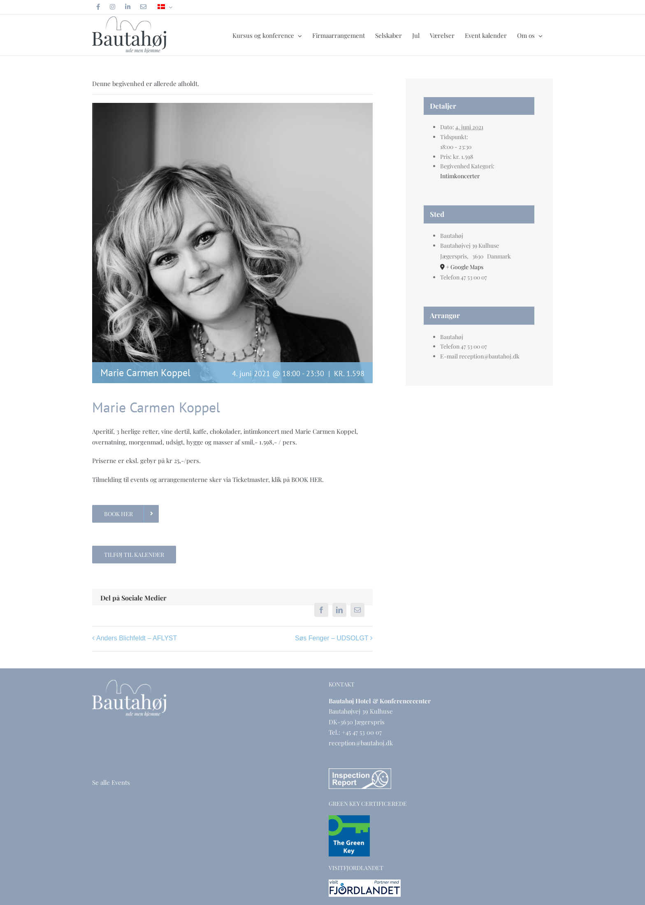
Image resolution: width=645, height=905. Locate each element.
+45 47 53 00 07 (362, 732)
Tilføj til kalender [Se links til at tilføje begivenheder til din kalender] (134, 554)
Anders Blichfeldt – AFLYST (136, 638)
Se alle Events (111, 782)
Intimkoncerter (460, 176)
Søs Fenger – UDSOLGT (332, 638)
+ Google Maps (464, 267)
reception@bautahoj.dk (361, 743)
